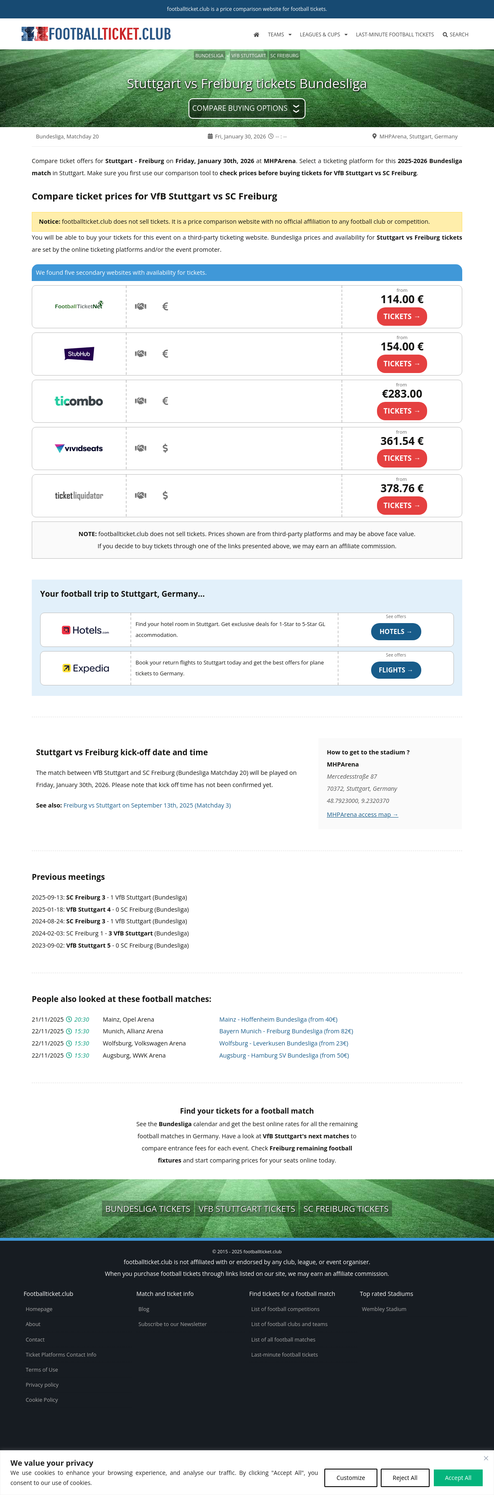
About (32, 1324)
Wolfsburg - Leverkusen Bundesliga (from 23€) (283, 1043)
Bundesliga (210, 55)
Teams (276, 34)
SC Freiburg (284, 55)
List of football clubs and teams (289, 1324)
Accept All (458, 1478)
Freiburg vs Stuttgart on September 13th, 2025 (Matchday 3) (147, 805)
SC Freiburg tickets (346, 1208)
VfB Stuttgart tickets (247, 1208)
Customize (350, 1478)
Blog (143, 1309)
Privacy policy (42, 1384)
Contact (34, 1339)
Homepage (38, 1309)
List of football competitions (285, 1309)
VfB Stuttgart (249, 55)
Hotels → (396, 631)
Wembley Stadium (384, 1309)
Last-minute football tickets (395, 34)
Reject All (405, 1478)
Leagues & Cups (320, 34)
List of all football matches (283, 1339)
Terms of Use (41, 1369)
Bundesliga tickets (148, 1208)
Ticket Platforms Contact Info (60, 1354)
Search (455, 34)
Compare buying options (240, 108)
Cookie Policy (41, 1399)
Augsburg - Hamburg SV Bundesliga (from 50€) (284, 1055)
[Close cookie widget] (486, 1458)
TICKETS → (402, 316)
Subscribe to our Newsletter (172, 1324)
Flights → (396, 670)
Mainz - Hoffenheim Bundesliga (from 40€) (278, 1019)
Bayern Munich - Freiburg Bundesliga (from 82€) (286, 1031)
